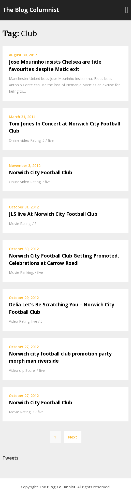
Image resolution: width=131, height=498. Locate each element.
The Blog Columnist (31, 10)
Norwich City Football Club (40, 172)
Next (72, 436)
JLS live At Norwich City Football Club (53, 214)
